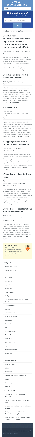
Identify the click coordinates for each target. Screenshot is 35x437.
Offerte (7, 368)
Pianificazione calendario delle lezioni (15, 183)
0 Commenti (27, 51)
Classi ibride (10, 107)
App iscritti (8, 285)
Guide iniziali (8, 338)
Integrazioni (8, 353)
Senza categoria (9, 383)
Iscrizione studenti (10, 364)
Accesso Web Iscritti (10, 270)
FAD (6, 327)
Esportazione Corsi (10, 313)
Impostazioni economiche (12, 346)
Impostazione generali (11, 342)
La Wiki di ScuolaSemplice (17, 3)
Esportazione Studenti (11, 316)
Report (7, 379)
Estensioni (8, 324)
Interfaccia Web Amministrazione (14, 357)
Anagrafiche (8, 277)
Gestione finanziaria (10, 331)
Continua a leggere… (22, 70)
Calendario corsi (19, 148)
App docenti (8, 281)
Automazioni (8, 288)
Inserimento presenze (21, 82)
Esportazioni (8, 320)
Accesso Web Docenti (11, 266)
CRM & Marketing (10, 305)
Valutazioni (8, 386)
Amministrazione (10, 274)
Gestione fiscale (9, 335)
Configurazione (9, 296)
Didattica (17, 51)
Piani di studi (8, 372)
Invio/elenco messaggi (11, 360)
